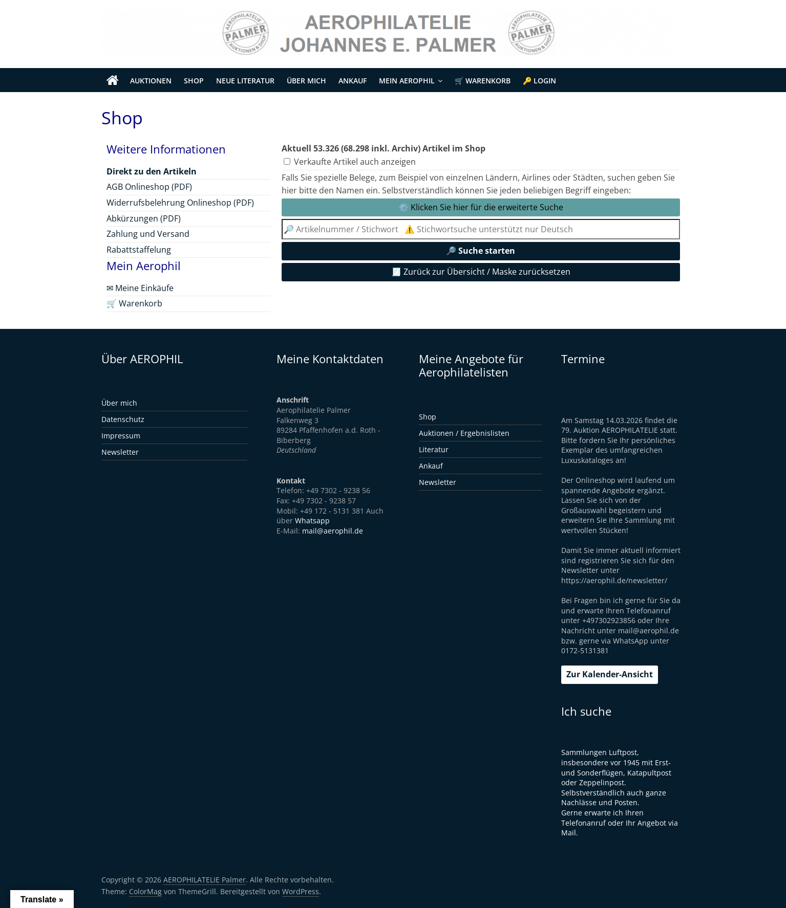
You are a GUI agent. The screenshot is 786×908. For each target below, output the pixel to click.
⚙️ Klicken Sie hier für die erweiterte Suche (480, 207)
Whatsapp (312, 520)
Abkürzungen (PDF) (144, 218)
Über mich (306, 80)
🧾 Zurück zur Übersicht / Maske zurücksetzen (480, 271)
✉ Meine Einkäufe (140, 288)
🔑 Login (539, 80)
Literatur (434, 449)
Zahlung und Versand (148, 233)
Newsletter (120, 452)
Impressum (120, 435)
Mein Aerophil (407, 80)
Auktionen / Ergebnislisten (464, 433)
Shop (194, 80)
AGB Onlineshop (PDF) (149, 186)
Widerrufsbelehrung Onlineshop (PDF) (180, 202)
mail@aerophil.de (332, 531)
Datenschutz (122, 419)
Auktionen (151, 80)
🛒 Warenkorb (483, 80)
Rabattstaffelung (139, 249)
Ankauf (352, 80)
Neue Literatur (245, 80)
